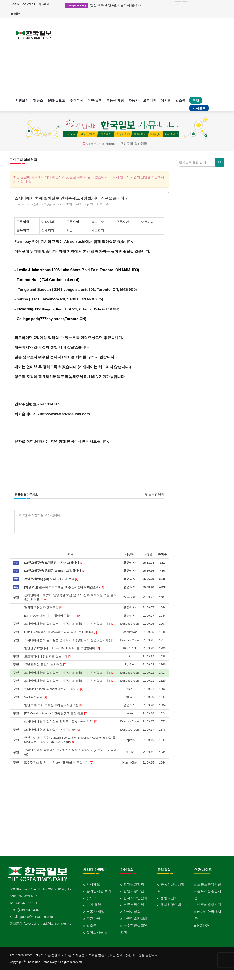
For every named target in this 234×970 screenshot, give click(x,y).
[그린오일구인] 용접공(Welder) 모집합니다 (54, 570)
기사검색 (199, 108)
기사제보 (44, 4)
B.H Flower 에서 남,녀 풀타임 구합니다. (52, 615)
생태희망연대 (170, 905)
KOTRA (203, 925)
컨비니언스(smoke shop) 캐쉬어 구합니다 (53, 689)
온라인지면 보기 (98, 891)
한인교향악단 (133, 891)
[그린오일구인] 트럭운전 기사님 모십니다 (53, 562)
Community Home (100, 143)
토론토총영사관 (209, 884)
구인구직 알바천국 (133, 143)
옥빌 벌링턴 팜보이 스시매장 (45, 664)
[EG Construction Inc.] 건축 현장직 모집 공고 (55, 713)
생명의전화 (169, 898)
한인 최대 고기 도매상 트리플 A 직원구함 (53, 705)
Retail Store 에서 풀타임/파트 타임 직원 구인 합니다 (60, 632)
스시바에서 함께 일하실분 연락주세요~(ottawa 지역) (60, 721)
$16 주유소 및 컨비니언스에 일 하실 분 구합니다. (58, 762)
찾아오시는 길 (97, 932)
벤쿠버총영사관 (209, 905)
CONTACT (28, 4)
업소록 (181, 100)
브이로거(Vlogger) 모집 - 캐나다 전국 (51, 579)
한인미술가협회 (135, 918)
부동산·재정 (115, 100)
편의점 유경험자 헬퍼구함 (43, 607)
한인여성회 (132, 912)
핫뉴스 (38, 100)
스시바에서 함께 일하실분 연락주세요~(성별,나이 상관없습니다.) (69, 623)
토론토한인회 (133, 905)
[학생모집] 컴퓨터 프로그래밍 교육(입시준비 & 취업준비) (64, 587)
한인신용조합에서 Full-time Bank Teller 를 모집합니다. (62, 648)
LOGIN (15, 4)
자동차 (134, 100)
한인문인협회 (133, 884)
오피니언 (149, 100)
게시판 (166, 100)
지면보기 (22, 100)
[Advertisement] (145, 57)
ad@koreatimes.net (57, 923)
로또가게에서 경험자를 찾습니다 (47, 656)
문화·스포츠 (56, 100)
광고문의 (16, 13)
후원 (195, 100)
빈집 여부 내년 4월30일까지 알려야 (115, 5)
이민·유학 (95, 100)
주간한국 (76, 100)
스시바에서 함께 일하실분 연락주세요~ (52, 729)
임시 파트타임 (35, 697)
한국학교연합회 (135, 898)
